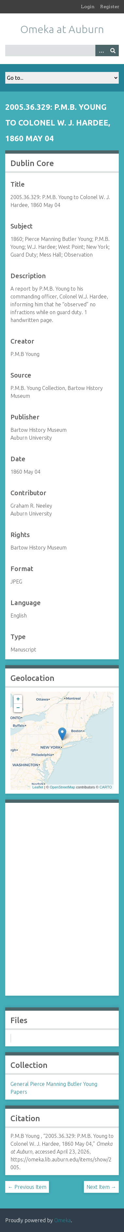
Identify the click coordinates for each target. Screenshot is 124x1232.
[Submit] (113, 50)
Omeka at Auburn (62, 29)
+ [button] (18, 699)
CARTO (106, 787)
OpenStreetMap (62, 787)
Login (88, 6)
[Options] (101, 50)
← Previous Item (27, 1187)
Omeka (62, 1220)
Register (109, 6)
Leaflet (37, 787)
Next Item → (101, 1187)
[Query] (62, 50)
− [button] (18, 708)
